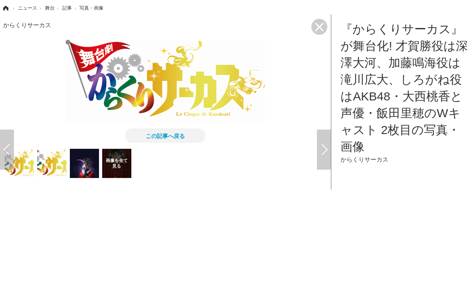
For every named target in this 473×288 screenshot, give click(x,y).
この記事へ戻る (165, 135)
